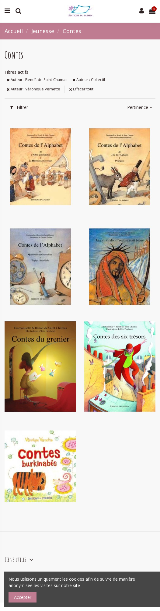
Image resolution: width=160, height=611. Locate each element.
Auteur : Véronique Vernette (33, 89)
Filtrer (19, 107)
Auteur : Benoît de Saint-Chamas (37, 79)
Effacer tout (81, 89)
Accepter (22, 597)
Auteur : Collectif (88, 79)
